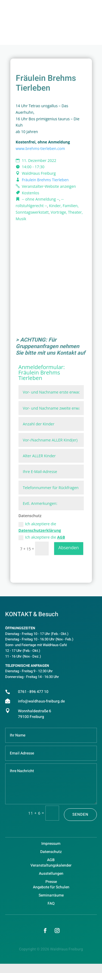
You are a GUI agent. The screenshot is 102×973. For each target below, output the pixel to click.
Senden (80, 814)
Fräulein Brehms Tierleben (45, 179)
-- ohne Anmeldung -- (40, 199)
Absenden (68, 548)
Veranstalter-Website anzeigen (49, 186)
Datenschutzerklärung (39, 530)
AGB (61, 537)
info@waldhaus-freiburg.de (41, 701)
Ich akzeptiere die (39, 527)
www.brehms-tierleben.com (40, 148)
